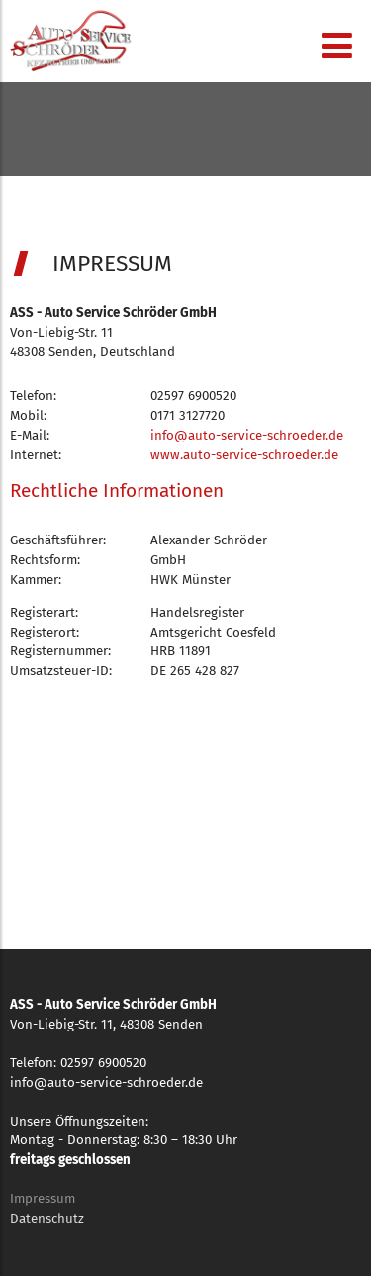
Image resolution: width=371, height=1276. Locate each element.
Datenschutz (47, 1219)
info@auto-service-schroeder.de (246, 435)
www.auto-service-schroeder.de (244, 455)
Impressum (42, 1199)
